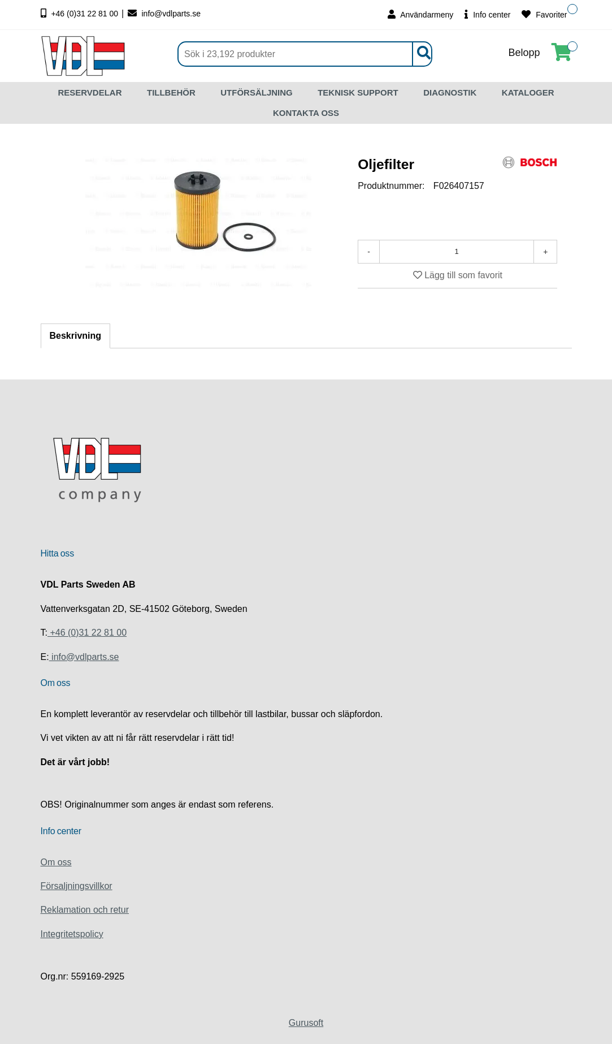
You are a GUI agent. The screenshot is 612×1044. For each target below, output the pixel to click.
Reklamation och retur (85, 909)
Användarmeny (420, 14)
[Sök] (304, 54)
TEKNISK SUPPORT (358, 92)
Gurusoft (306, 1023)
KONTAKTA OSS (306, 113)
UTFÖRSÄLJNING (256, 92)
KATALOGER (528, 92)
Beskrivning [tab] (76, 335)
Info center (487, 14)
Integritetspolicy (72, 934)
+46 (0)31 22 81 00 (81, 13)
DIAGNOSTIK (449, 92)
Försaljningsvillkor (76, 886)
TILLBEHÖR (171, 92)
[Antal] (456, 252)
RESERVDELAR (89, 92)
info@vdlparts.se (164, 13)
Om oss (56, 862)
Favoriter (544, 14)
